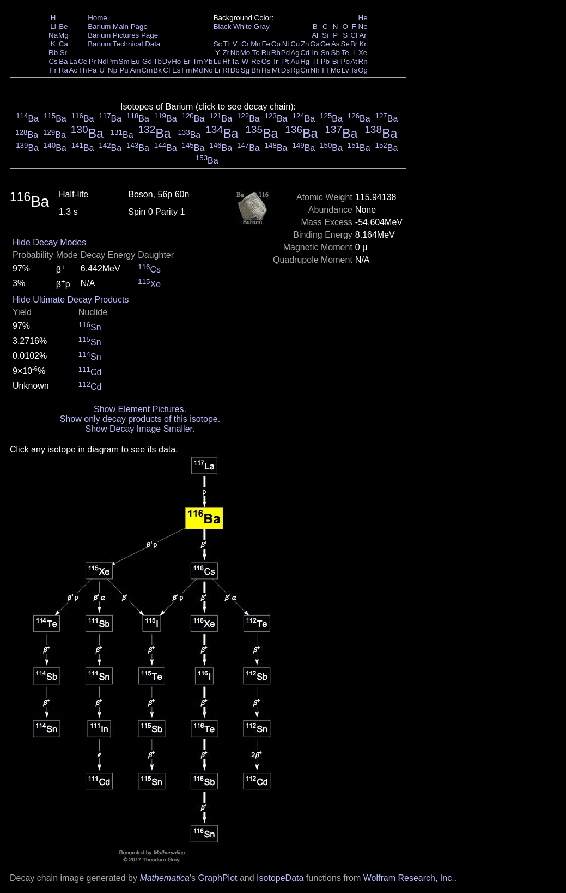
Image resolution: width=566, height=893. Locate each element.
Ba (63, 61)
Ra (63, 70)
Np (112, 70)
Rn (363, 61)
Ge (325, 44)
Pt (285, 61)
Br (353, 44)
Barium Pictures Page (123, 35)
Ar (362, 35)
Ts (353, 70)
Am (135, 70)
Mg (63, 35)
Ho (176, 61)
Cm (147, 70)
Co (276, 44)
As (335, 44)
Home (97, 18)
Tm (197, 61)
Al (315, 35)
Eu (135, 61)
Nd (102, 61)
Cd (304, 53)
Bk (157, 70)
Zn (305, 44)
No (208, 70)
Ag (294, 53)
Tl (315, 61)
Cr (245, 44)
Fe (265, 44)
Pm (112, 61)
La (73, 61)
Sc (218, 44)
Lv (345, 70)
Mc (335, 70)
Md (198, 70)
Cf (166, 70)
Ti (226, 44)
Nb (235, 53)
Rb (53, 53)
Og (363, 70)
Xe (362, 53)
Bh (255, 70)
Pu (123, 70)
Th (82, 70)
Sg (245, 70)
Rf (225, 70)
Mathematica (164, 878)
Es (176, 70)
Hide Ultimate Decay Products (71, 299)
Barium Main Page (118, 26)
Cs (52, 61)
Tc (255, 53)
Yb (208, 61)
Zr (226, 53)
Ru (266, 53)
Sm (124, 61)
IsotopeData (280, 878)
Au (294, 61)
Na (53, 35)
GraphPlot (217, 878)
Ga (315, 44)
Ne (363, 26)
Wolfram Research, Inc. (408, 878)
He (363, 18)
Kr (362, 44)
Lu (218, 61)
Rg (295, 70)
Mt (276, 70)
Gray (262, 26)
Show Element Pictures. (140, 409)
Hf (225, 61)
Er (186, 61)
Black (223, 26)
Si (325, 35)
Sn (325, 53)
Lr (218, 70)
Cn (304, 70)
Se (345, 44)
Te (345, 53)
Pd (285, 53)
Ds (285, 70)
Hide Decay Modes (49, 242)
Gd (147, 61)
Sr (63, 53)
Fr (53, 70)
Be (63, 26)
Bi (335, 61)
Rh (276, 53)
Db (235, 70)
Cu (295, 44)
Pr (92, 61)
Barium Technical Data (124, 44)
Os (266, 61)
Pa (92, 70)
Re (255, 61)
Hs (265, 70)
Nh (315, 70)
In (315, 53)
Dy (166, 61)
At (353, 61)
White (242, 26)
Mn (256, 44)
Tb (157, 61)
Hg (304, 61)
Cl (353, 35)
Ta (235, 61)
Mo (245, 53)
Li (53, 26)
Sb (335, 53)
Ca (63, 44)
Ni (285, 44)
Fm (186, 70)
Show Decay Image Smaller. (139, 428)
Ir (275, 61)
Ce (82, 61)
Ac (73, 70)
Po (345, 61)
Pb (325, 61)
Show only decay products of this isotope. (140, 419)
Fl (325, 70)
